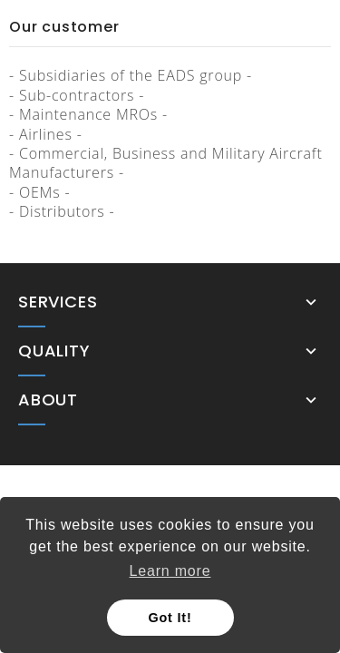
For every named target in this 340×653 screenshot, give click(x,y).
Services (57, 302)
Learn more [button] (170, 571)
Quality (54, 351)
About (48, 400)
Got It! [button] (170, 617)
